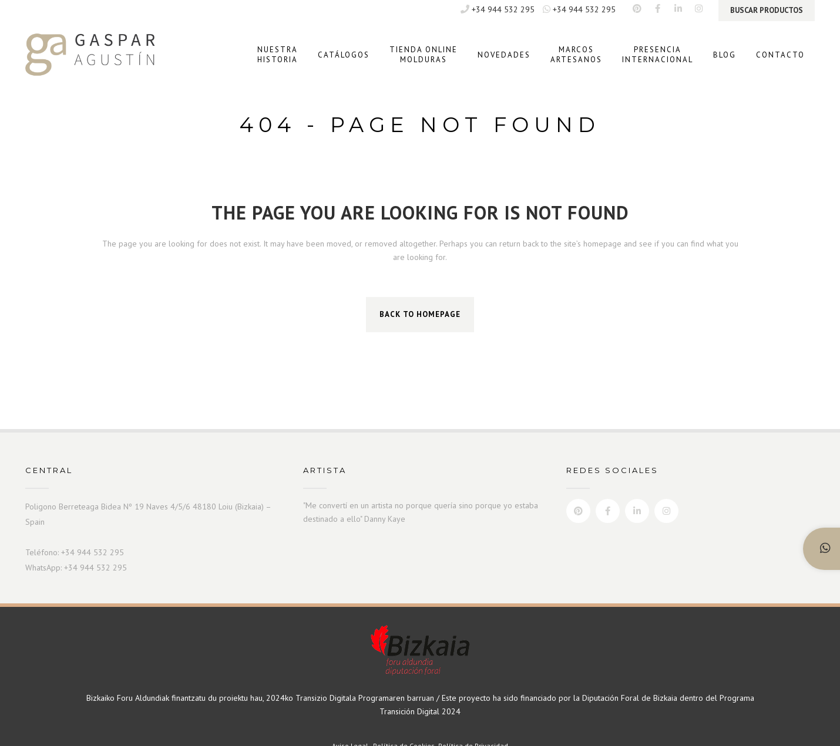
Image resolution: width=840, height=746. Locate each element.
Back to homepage (420, 314)
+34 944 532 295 (498, 9)
